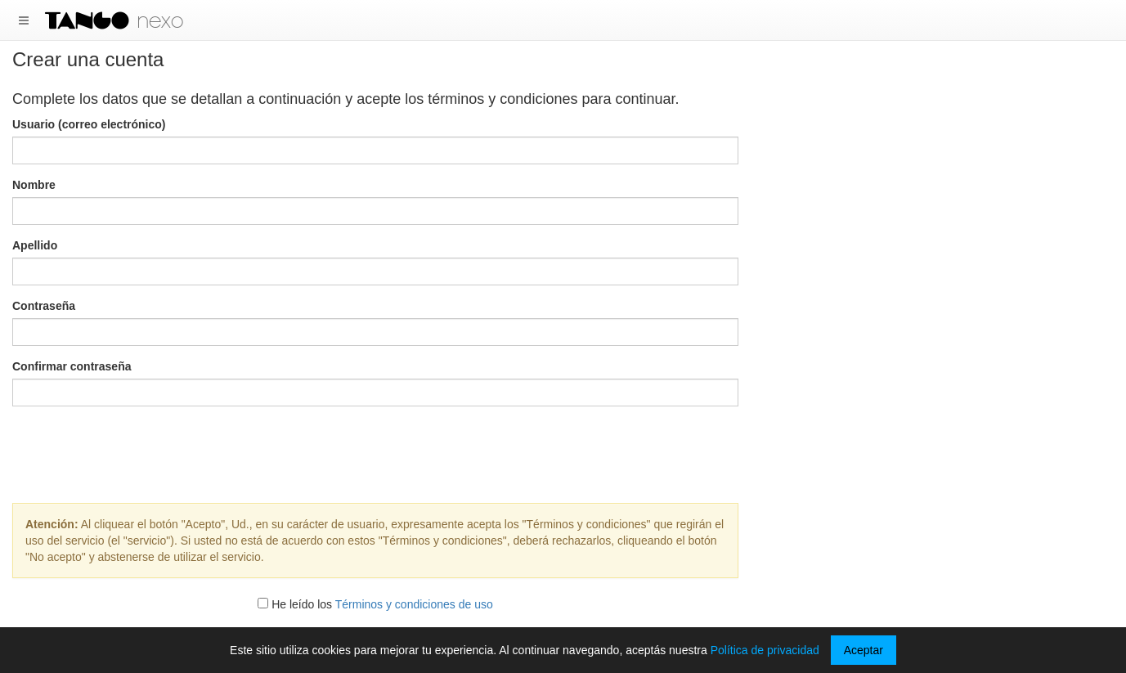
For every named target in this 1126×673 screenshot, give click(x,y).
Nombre (34, 184)
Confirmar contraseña (71, 366)
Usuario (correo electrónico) (89, 124)
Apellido (34, 245)
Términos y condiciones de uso (414, 604)
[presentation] (375, 450)
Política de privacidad (765, 650)
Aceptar (863, 650)
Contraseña (43, 305)
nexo (160, 20)
